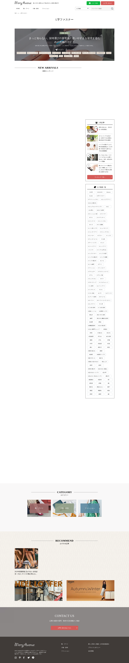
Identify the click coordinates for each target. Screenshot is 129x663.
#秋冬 (108, 347)
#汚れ (99, 340)
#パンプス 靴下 (103, 253)
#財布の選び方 (68, 56)
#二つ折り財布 (66, 53)
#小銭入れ (99, 332)
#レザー (100, 293)
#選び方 (107, 376)
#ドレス (102, 242)
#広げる (108, 332)
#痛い (91, 347)
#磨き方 (100, 347)
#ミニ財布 (91, 286)
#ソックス (108, 235)
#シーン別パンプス (92, 228)
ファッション (45, 8)
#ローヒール (102, 296)
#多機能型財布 (101, 53)
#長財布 (76, 56)
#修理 (91, 318)
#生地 (108, 343)
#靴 (108, 383)
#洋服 (108, 340)
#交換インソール (92, 311)
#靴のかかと (100, 387)
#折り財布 (108, 336)
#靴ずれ (91, 387)
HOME (18, 8)
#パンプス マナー (92, 253)
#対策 (91, 332)
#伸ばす (91, 314)
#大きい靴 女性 (101, 325)
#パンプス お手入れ (101, 249)
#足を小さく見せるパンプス (95, 376)
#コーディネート (101, 217)
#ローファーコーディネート (104, 300)
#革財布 (91, 383)
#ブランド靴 (100, 275)
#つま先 (103, 239)
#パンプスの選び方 (92, 257)
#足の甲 (104, 372)
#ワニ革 (101, 304)
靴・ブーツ (26, 8)
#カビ (107, 206)
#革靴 (99, 383)
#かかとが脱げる (92, 203)
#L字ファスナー (21, 53)
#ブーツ (100, 264)
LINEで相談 (93, 3)
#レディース (109, 293)
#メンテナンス (91, 289)
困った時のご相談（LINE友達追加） (99, 644)
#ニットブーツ (102, 246)
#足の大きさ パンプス (93, 372)
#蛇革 (91, 365)
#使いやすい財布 (76, 53)
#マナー (102, 278)
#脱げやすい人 (91, 358)
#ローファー (91, 300)
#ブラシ (91, 275)
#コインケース (91, 221)
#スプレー (99, 235)
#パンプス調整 (103, 257)
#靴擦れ (100, 390)
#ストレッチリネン (104, 232)
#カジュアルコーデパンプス (95, 206)
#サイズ (91, 224)
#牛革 (91, 343)
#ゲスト (91, 217)
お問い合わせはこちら (64, 628)
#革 (108, 379)
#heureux (108, 192)
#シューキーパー (104, 228)
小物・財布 (36, 8)
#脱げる (101, 358)
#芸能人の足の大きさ (93, 361)
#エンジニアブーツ (106, 199)
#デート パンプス (92, 242)
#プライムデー (91, 271)
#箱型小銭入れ (53, 56)
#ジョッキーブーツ (92, 232)
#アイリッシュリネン (93, 199)
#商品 (99, 322)
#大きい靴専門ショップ (93, 329)
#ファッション (91, 268)
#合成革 (91, 322)
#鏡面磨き (91, 379)
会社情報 (91, 651)
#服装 (91, 340)
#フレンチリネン (92, 278)
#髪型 (99, 394)
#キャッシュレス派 (32, 53)
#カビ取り (91, 210)
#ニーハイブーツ (92, 246)
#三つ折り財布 (56, 53)
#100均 (91, 192)
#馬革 (91, 394)
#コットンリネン (102, 221)
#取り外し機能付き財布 (89, 53)
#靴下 (108, 387)
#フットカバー (101, 268)
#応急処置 (91, 336)
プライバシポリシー (94, 647)
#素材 (101, 350)
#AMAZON (99, 192)
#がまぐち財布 (100, 210)
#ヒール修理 (91, 264)
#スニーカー (91, 235)
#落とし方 (104, 361)
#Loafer (91, 195)
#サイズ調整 (100, 224)
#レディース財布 (92, 296)
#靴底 (91, 390)
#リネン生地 (91, 293)
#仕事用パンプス (103, 311)
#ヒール (102, 260)
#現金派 (109, 53)
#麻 (108, 394)
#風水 (108, 390)
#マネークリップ (92, 282)
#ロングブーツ (91, 304)
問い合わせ (107, 3)
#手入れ (100, 336)
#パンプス (91, 249)
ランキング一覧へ (100, 177)
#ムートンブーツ (101, 286)
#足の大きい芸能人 (102, 369)
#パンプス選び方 (92, 260)
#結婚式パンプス (101, 354)
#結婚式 (91, 354)
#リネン (101, 289)
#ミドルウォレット (103, 282)
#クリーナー (103, 213)
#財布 (61, 56)
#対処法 (105, 329)
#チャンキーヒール (92, 239)
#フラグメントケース (45, 53)
